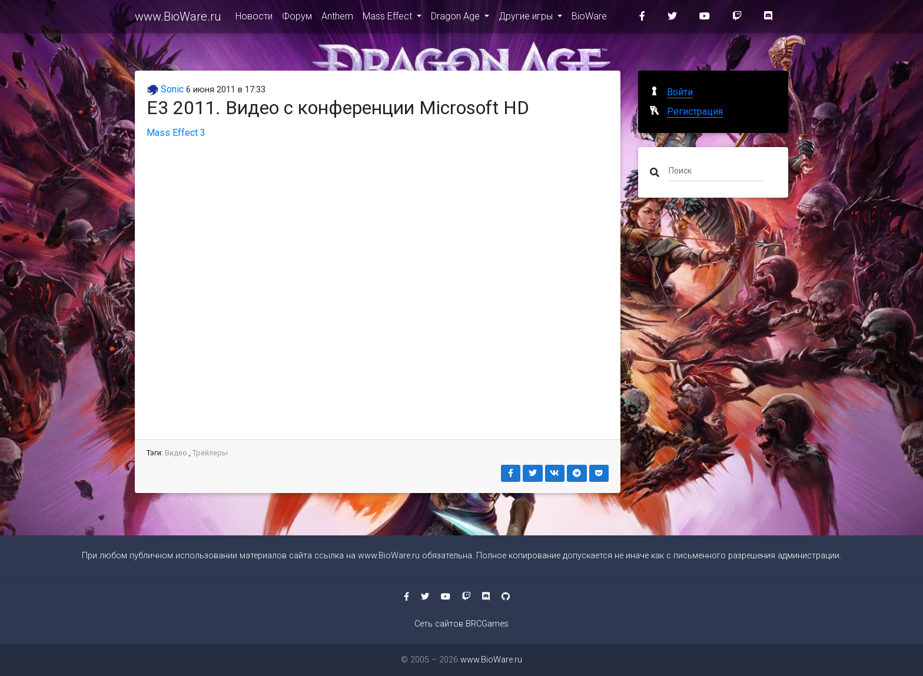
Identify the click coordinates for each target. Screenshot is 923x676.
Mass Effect (388, 18)
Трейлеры (210, 452)
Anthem (337, 18)
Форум (297, 18)
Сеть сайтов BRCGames (461, 624)
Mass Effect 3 (176, 132)
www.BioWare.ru (178, 19)
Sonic (165, 89)
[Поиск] (716, 170)
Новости (254, 18)
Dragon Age (456, 18)
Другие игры (527, 18)
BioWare (589, 18)
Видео (176, 452)
